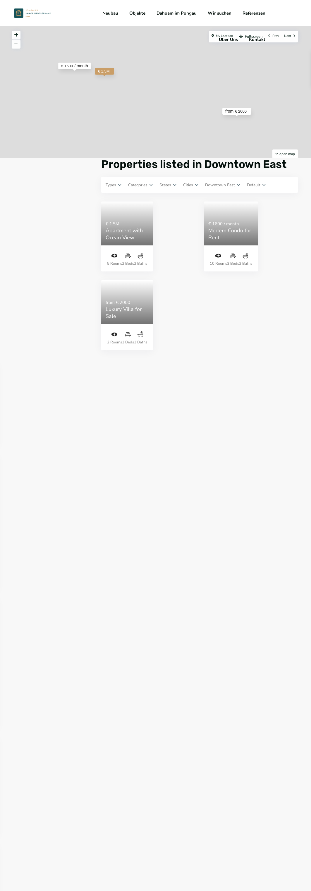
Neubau (110, 13)
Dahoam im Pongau (177, 13)
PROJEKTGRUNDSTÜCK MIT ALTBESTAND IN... (73, 611)
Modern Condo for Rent (229, 234)
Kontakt (257, 39)
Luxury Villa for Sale (124, 312)
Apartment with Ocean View (124, 234)
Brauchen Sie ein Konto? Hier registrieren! (46, 232)
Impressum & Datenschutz (118, 870)
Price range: (32, 359)
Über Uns (228, 39)
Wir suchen (219, 13)
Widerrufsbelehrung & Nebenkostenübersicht (187, 870)
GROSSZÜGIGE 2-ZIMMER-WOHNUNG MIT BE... (66, 579)
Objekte (137, 13)
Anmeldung (52, 215)
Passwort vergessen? (40, 242)
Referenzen (254, 13)
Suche (53, 386)
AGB (86, 870)
